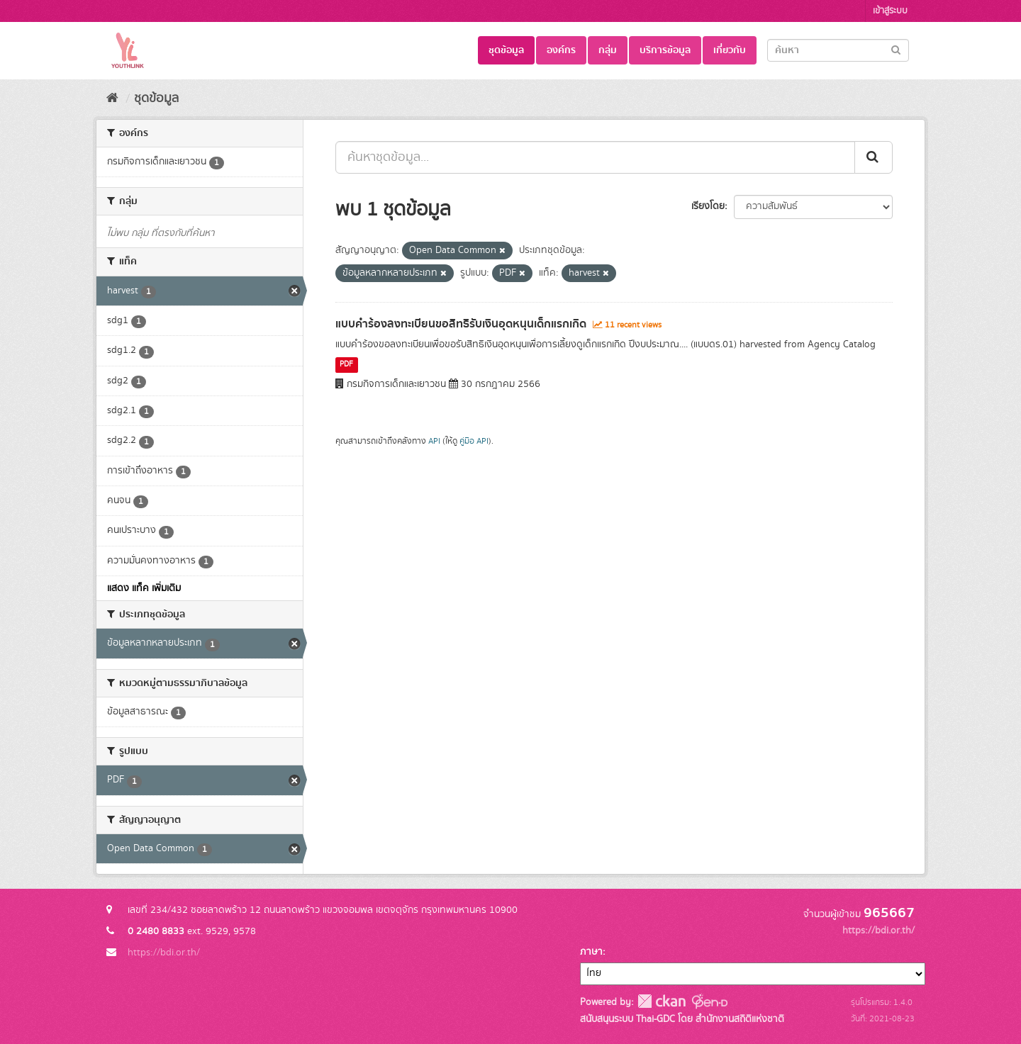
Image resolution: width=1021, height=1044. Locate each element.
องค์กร (561, 50)
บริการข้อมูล (665, 50)
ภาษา (591, 952)
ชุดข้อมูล (506, 50)
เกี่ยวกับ (729, 50)
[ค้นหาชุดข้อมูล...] (595, 157)
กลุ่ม (607, 50)
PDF (346, 365)
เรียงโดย (708, 206)
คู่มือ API (474, 441)
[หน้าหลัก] (112, 98)
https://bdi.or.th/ (164, 952)
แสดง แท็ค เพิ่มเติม (144, 588)
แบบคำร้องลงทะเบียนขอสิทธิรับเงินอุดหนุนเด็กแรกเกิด (460, 324)
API (434, 441)
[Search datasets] (838, 50)
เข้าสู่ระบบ (890, 11)
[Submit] (896, 49)
